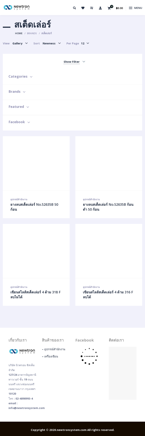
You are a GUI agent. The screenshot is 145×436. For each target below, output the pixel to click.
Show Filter (72, 61)
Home (18, 33)
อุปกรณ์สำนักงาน (18, 199)
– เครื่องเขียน (50, 356)
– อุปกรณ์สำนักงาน (53, 349)
